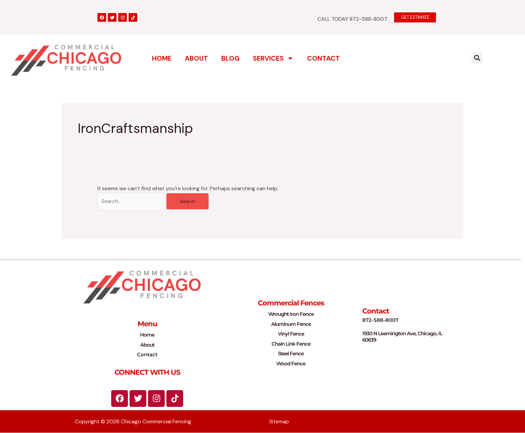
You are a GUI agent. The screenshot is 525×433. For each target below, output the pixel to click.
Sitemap (279, 421)
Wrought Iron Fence (291, 314)
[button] (477, 57)
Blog (230, 58)
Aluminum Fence (291, 324)
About (196, 58)
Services (273, 58)
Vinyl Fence (291, 334)
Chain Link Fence (291, 344)
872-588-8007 (380, 320)
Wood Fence (290, 364)
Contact (323, 58)
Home (161, 58)
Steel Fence (291, 354)
